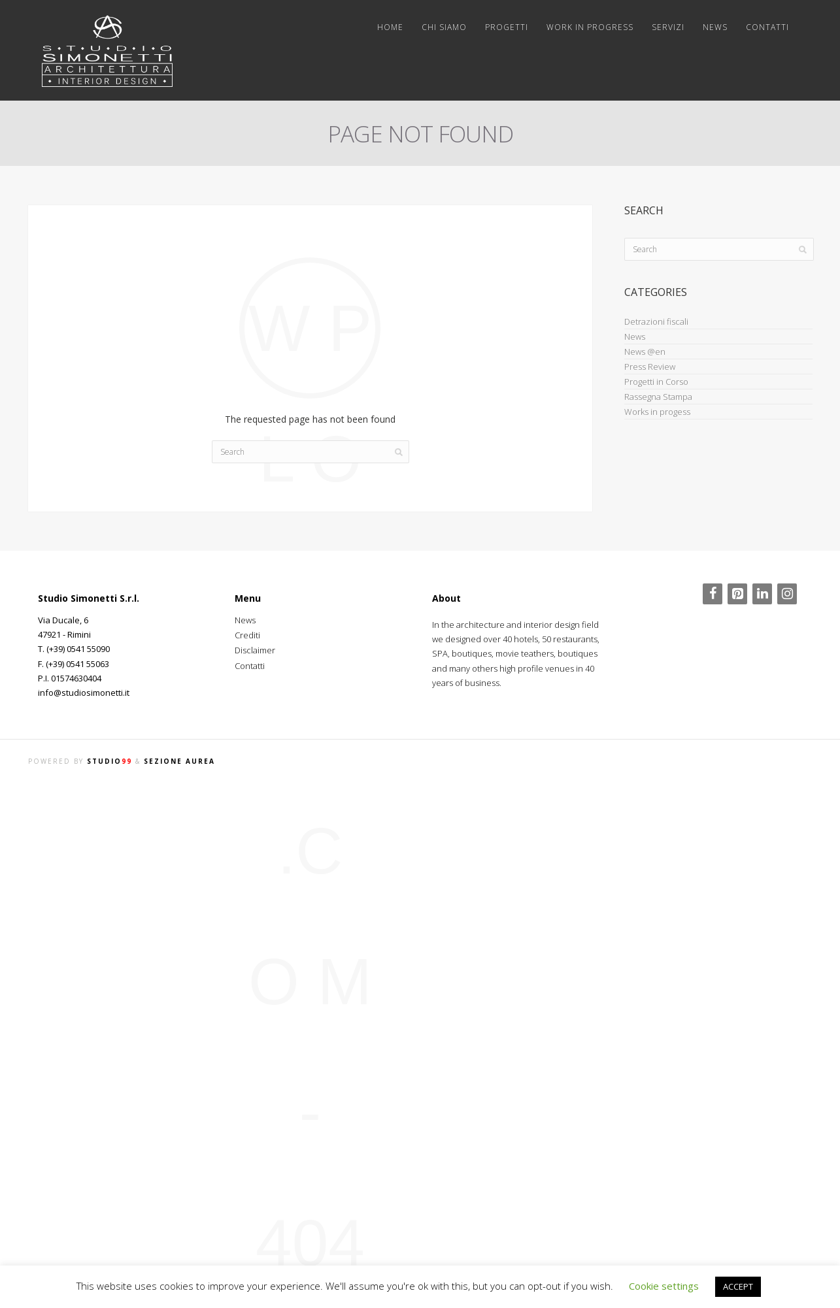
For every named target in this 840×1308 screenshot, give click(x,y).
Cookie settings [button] (664, 1285)
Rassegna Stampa (658, 396)
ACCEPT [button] (738, 1286)
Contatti (767, 27)
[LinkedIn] (762, 593)
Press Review (649, 366)
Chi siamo (444, 27)
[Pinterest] (737, 593)
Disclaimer (255, 650)
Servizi (668, 27)
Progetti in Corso (656, 381)
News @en (644, 351)
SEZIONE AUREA (179, 761)
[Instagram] (787, 593)
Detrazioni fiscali (656, 321)
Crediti (247, 635)
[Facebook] (712, 593)
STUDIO (109, 761)
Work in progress (589, 27)
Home (390, 27)
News (715, 27)
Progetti (506, 27)
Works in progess (657, 411)
